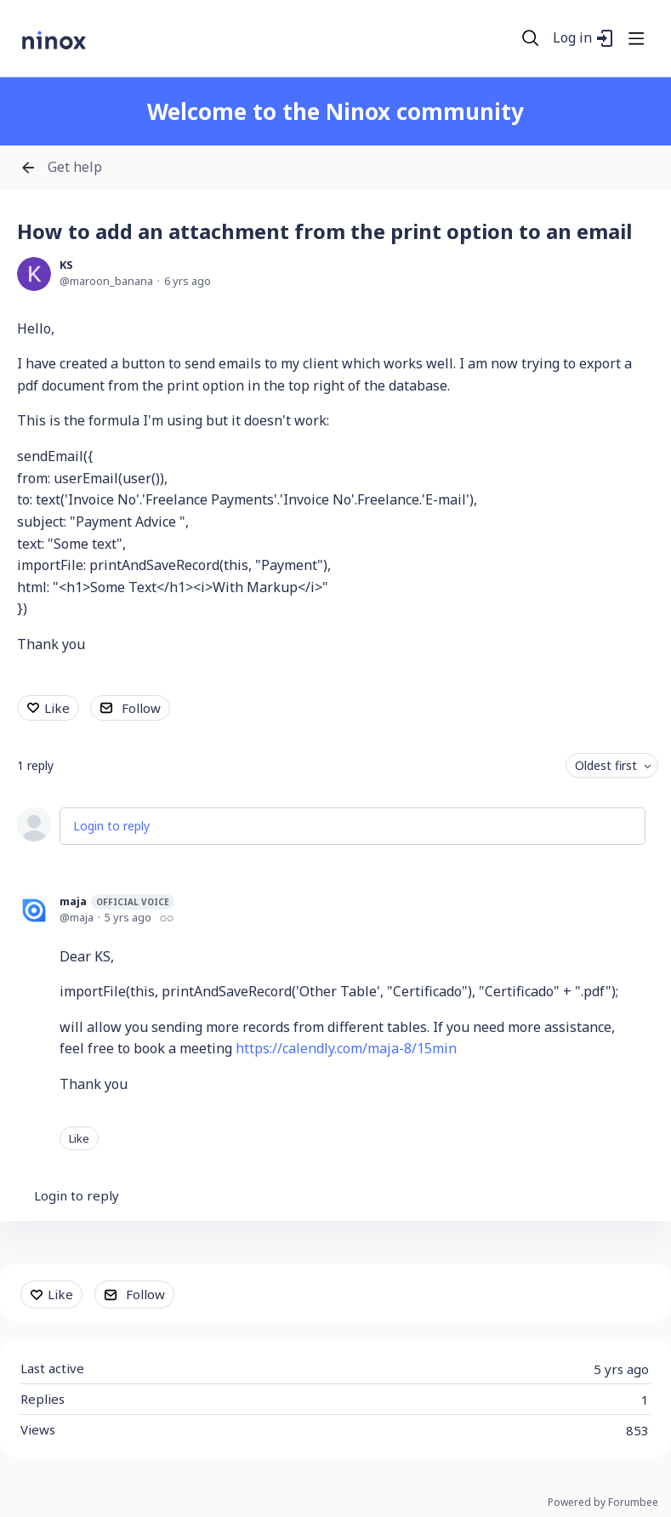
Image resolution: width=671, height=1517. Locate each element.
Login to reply (111, 826)
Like (57, 707)
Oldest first (606, 765)
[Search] (530, 38)
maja (117, 901)
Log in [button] (572, 38)
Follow (141, 707)
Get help (75, 167)
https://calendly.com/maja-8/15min (346, 1048)
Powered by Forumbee (603, 1503)
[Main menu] (636, 38)
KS (66, 264)
